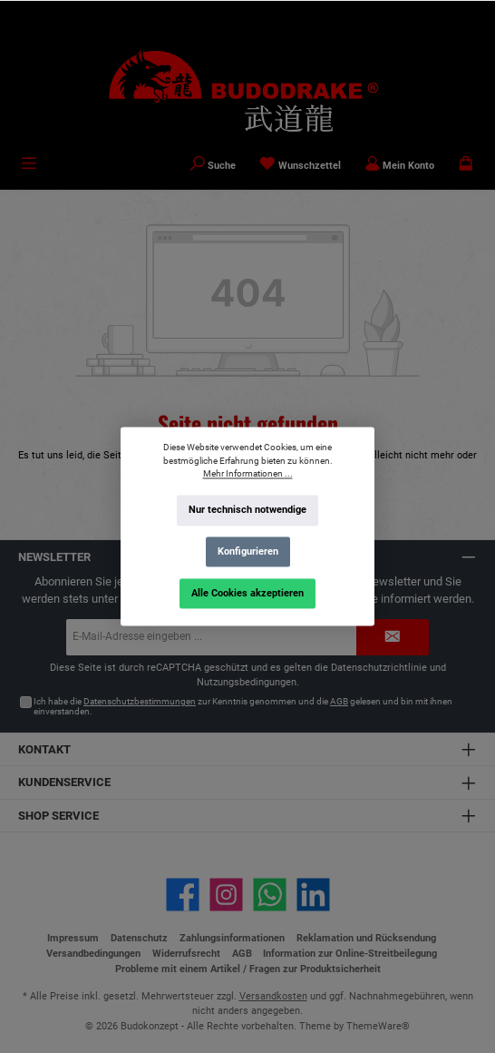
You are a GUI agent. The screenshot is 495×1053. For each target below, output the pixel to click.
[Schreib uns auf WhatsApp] (269, 894)
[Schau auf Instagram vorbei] (226, 894)
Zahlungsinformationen (232, 938)
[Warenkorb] (466, 165)
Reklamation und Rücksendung (366, 938)
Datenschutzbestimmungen (139, 701)
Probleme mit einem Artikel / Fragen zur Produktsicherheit (248, 969)
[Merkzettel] (300, 165)
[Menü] (29, 165)
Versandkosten (273, 996)
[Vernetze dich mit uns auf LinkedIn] (313, 894)
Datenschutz (139, 938)
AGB (339, 701)
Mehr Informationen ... (248, 474)
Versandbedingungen (93, 954)
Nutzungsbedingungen (246, 682)
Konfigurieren (248, 551)
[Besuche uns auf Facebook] (182, 894)
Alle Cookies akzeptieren (247, 593)
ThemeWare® (378, 1026)
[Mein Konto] (400, 165)
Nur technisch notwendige (247, 511)
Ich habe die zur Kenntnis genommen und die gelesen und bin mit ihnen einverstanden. (243, 706)
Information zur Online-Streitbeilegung (350, 954)
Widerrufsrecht (186, 954)
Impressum (73, 938)
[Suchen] (213, 165)
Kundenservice (64, 782)
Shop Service (58, 815)
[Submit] (392, 637)
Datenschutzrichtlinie (379, 668)
